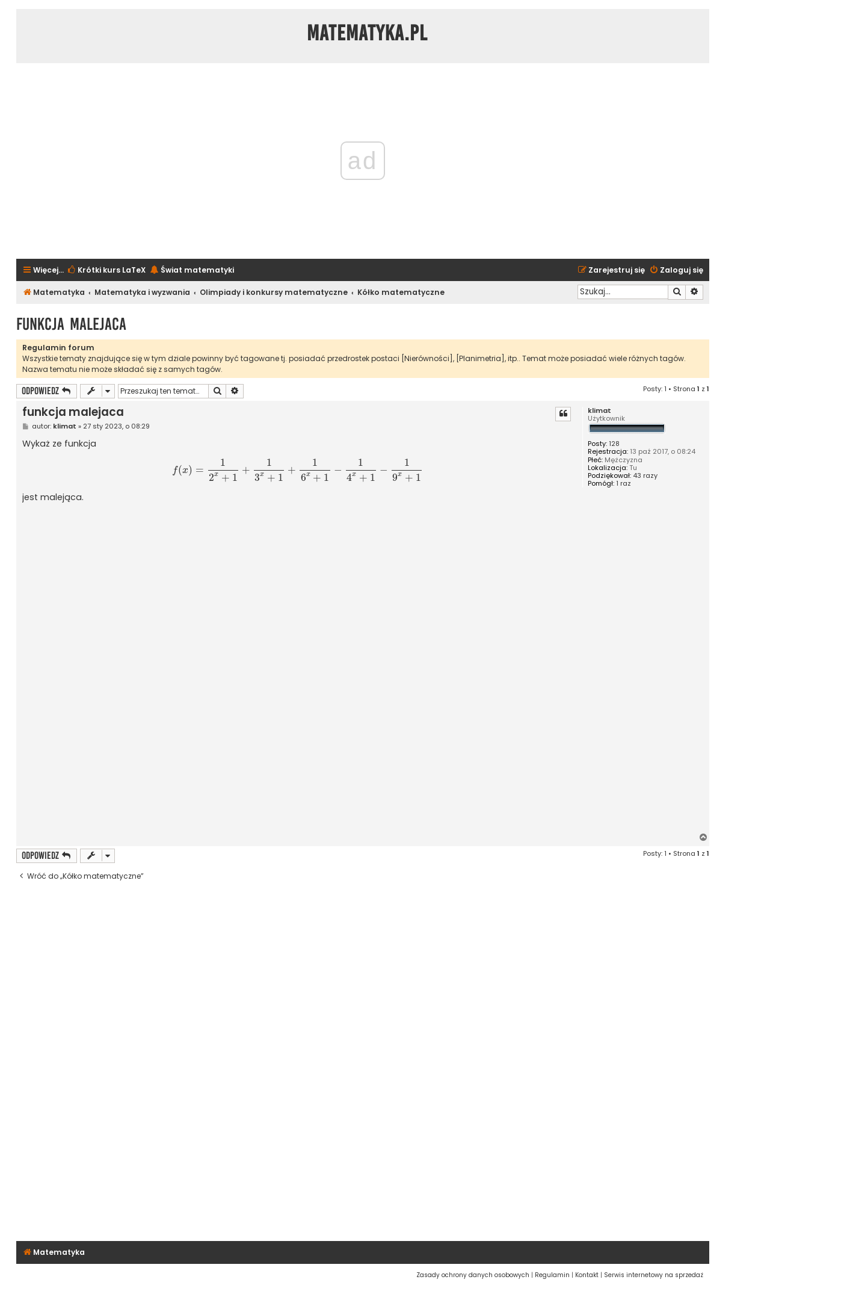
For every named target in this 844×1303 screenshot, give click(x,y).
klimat (599, 411)
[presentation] (298, 470)
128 (614, 444)
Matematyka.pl (367, 33)
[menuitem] (106, 270)
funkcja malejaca (71, 324)
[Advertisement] (297, 754)
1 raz (623, 483)
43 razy (645, 476)
